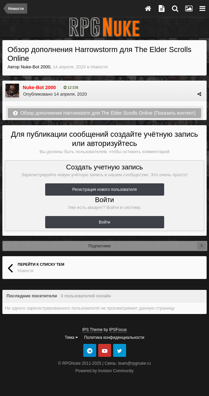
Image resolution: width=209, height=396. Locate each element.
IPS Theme (92, 329)
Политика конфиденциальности (114, 337)
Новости (98, 66)
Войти (104, 222)
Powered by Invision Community (104, 370)
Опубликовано (55, 94)
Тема (71, 337)
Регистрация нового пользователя (104, 189)
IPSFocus (118, 329)
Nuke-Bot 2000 (35, 66)
